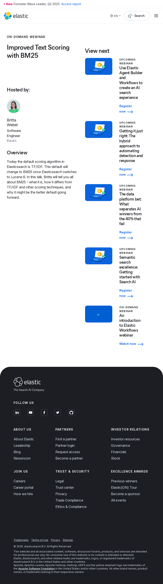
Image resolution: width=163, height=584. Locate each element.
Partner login (65, 445)
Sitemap (68, 540)
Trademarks (21, 540)
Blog (17, 452)
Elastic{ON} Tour (124, 487)
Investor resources (125, 439)
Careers (19, 481)
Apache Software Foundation (36, 568)
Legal (59, 481)
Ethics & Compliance (71, 506)
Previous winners (124, 481)
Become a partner (69, 458)
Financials (118, 452)
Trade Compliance (69, 500)
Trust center (64, 487)
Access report (71, 4)
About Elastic (24, 439)
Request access (67, 452)
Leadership (22, 445)
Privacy (61, 494)
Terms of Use (39, 540)
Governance (120, 445)
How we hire (23, 494)
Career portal (23, 487)
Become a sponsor (125, 494)
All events (118, 500)
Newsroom (22, 458)
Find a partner (65, 439)
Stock (115, 458)
